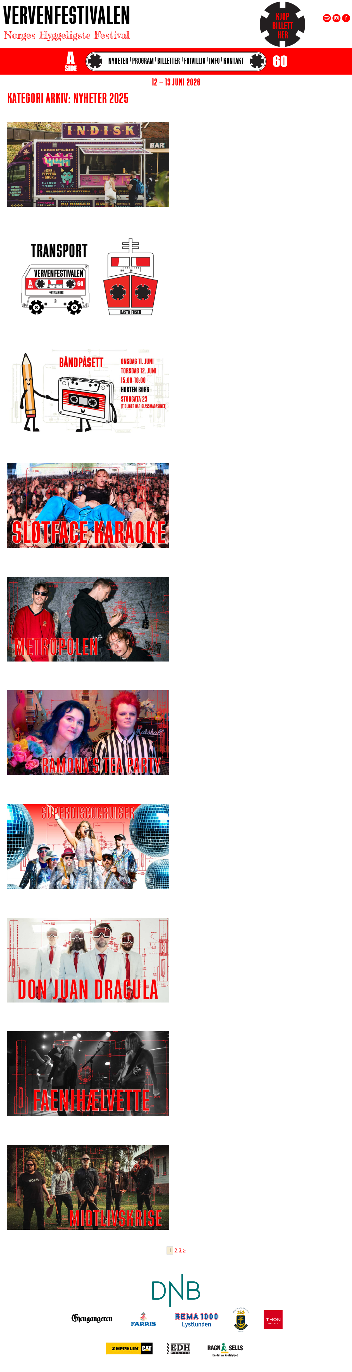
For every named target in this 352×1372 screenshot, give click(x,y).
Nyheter (118, 61)
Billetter (168, 61)
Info (214, 61)
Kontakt (233, 61)
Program (143, 61)
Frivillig (194, 61)
